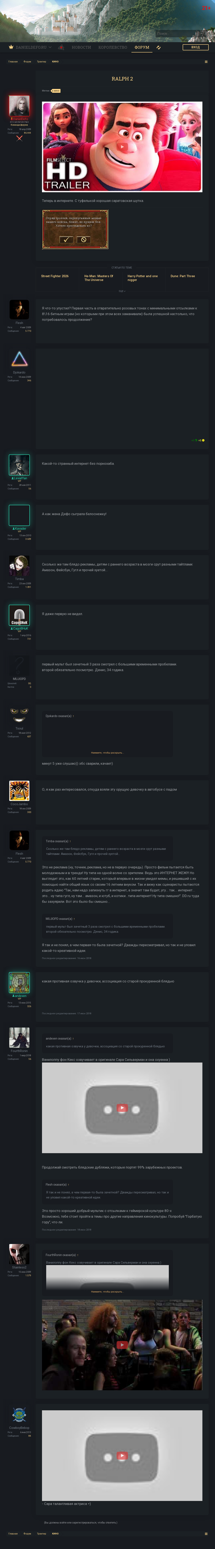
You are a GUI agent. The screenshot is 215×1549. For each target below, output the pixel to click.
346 (29, 380)
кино (55, 91)
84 (30, 1436)
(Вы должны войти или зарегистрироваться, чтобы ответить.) (80, 1522)
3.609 (28, 539)
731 (29, 639)
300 (29, 812)
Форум (142, 47)
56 (30, 489)
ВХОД (195, 47)
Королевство (112, 47)
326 (29, 1006)
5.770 (28, 331)
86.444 (27, 133)
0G (29, 683)
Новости (81, 47)
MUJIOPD (19, 679)
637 (29, 736)
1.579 (28, 1275)
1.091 (28, 587)
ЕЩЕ (122, 291)
